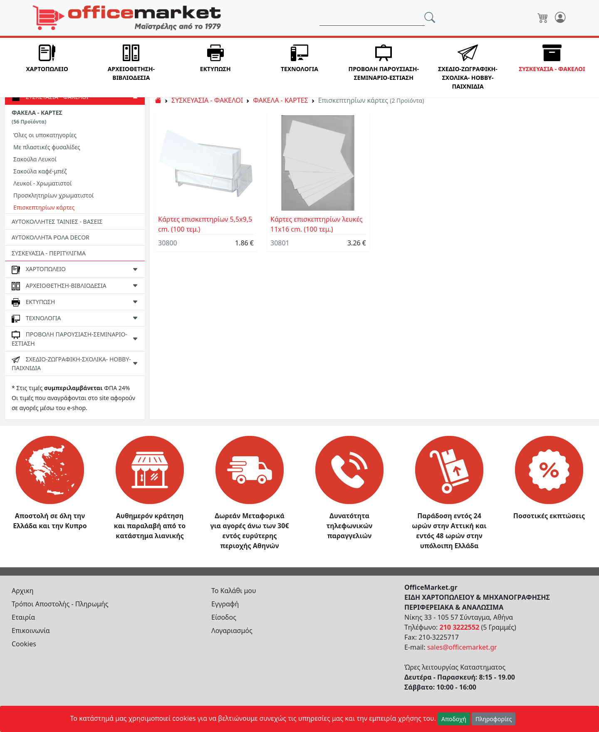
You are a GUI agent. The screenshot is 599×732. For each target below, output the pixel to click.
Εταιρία (23, 617)
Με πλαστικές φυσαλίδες (46, 147)
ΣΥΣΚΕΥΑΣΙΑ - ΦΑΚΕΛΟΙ (207, 100)
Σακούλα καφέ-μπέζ (40, 171)
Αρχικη (23, 590)
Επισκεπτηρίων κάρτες (43, 207)
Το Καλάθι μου (233, 590)
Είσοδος (223, 617)
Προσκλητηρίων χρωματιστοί (53, 195)
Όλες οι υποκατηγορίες (45, 135)
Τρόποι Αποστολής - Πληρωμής (60, 603)
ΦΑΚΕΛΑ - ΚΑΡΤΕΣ (37, 117)
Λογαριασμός (231, 630)
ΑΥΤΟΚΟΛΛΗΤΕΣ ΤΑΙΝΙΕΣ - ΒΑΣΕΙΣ (57, 221)
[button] (47, 67)
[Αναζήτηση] (372, 18)
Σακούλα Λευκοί (35, 159)
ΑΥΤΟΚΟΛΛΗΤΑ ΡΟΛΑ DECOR (50, 237)
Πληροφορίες (493, 719)
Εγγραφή (225, 603)
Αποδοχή (453, 719)
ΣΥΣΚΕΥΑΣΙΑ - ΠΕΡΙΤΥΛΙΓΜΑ (49, 253)
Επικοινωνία (31, 630)
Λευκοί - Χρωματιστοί (42, 183)
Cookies (24, 643)
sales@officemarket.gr (462, 647)
